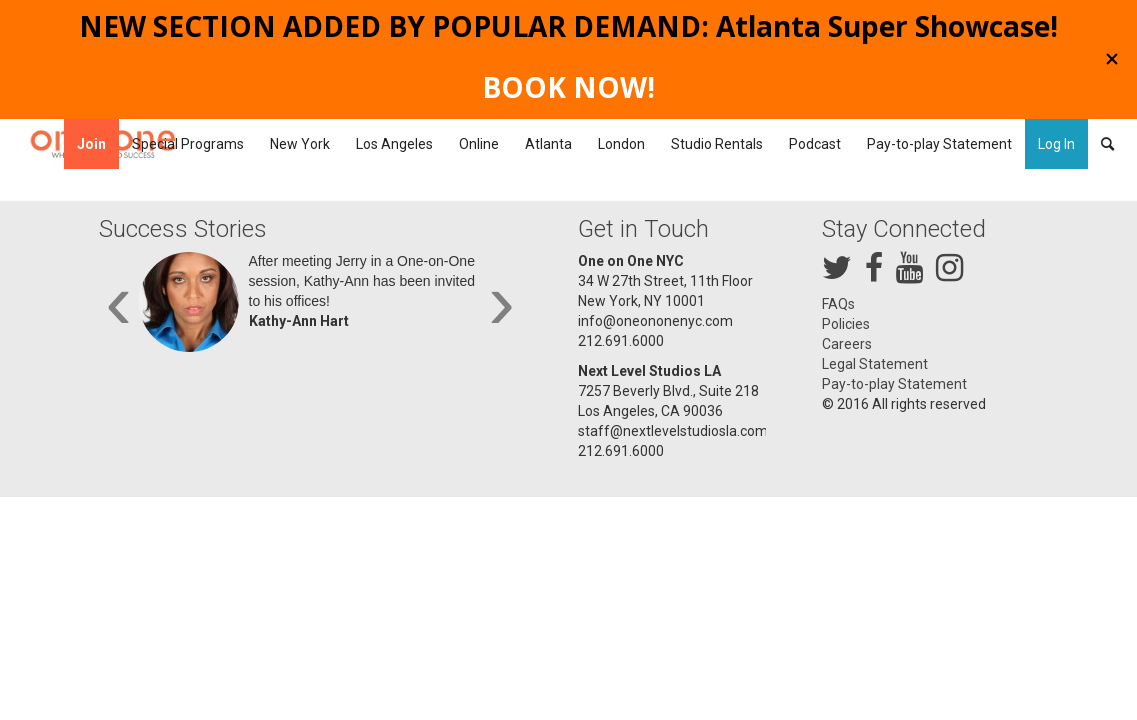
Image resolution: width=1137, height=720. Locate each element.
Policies (846, 324)
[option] (310, 307)
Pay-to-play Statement (894, 384)
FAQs (838, 304)
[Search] (1101, 144)
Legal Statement (875, 364)
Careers (847, 344)
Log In (1056, 144)
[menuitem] (91, 144)
